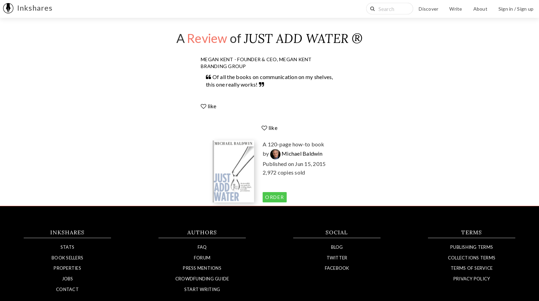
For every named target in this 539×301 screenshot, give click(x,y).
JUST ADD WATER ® (303, 38)
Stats (67, 247)
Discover (428, 9)
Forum (202, 257)
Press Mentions (202, 268)
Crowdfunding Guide (202, 278)
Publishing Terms (471, 247)
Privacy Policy (471, 278)
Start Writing (202, 289)
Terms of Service (472, 268)
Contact (67, 289)
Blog (337, 247)
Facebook (337, 268)
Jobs (67, 278)
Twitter (337, 257)
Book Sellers (67, 257)
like (209, 106)
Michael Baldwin (296, 153)
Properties (67, 268)
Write (455, 9)
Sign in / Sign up (516, 9)
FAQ (202, 247)
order (274, 197)
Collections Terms (471, 257)
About (480, 9)
